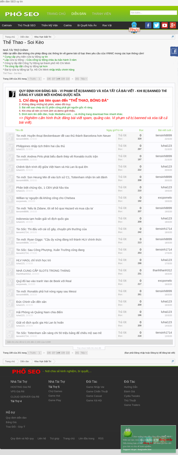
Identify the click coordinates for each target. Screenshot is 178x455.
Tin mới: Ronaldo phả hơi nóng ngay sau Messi (46, 291)
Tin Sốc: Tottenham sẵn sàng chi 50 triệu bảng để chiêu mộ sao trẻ (59, 333)
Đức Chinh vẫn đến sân (31, 301)
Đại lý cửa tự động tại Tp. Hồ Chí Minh (27, 69)
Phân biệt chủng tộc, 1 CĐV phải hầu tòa (42, 187)
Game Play (54, 400)
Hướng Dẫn (130, 386)
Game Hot (54, 395)
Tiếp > (84, 79)
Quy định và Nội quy (22, 438)
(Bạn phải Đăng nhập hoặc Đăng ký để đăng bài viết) (149, 353)
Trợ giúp (54, 438)
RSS (101, 438)
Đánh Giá (129, 391)
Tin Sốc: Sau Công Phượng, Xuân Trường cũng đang (50, 249)
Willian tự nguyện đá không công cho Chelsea (45, 198)
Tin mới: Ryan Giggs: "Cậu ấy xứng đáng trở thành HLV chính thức (59, 239)
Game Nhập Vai (95, 386)
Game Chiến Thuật (97, 391)
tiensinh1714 (22, 232)
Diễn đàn (79, 13)
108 (58, 79)
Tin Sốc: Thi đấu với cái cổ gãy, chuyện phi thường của (51, 229)
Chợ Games (55, 391)
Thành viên (101, 13)
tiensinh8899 (22, 139)
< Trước (32, 79)
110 (67, 79)
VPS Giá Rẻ (17, 391)
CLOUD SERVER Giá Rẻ (25, 396)
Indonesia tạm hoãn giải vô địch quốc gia (42, 218)
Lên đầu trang (86, 438)
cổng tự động (31, 66)
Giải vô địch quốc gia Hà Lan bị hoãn (40, 322)
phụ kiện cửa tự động (28, 56)
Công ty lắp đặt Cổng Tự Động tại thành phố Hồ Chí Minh (37, 63)
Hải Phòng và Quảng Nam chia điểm (39, 312)
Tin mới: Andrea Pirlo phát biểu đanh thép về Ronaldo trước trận (57, 156)
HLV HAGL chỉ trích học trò (33, 260)
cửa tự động (17, 59)
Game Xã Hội (94, 400)
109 (63, 79)
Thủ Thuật (130, 400)
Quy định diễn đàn (16, 417)
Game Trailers (132, 404)
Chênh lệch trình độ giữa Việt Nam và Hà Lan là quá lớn (52, 166)
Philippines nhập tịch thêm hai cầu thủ (40, 146)
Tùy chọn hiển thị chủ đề (89, 348)
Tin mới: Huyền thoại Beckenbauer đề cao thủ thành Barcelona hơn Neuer (63, 135)
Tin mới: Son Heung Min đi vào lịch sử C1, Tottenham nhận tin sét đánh (61, 177)
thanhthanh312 (23, 274)
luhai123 (20, 149)
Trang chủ (56, 13)
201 (77, 79)
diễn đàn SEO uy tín (11, 1)
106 (49, 79)
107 (53, 79)
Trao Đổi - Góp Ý (15, 426)
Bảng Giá (11, 422)
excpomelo (21, 201)
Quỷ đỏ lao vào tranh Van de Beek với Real (43, 281)
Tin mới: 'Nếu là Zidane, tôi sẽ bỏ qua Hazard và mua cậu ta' (54, 208)
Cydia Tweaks (132, 395)
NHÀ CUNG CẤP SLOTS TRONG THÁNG (43, 270)
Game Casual (94, 395)
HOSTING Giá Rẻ (21, 386)
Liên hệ (42, 438)
